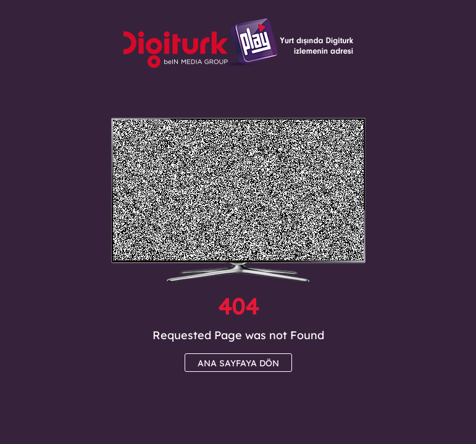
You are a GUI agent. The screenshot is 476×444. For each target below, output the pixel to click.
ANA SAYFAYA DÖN (238, 363)
